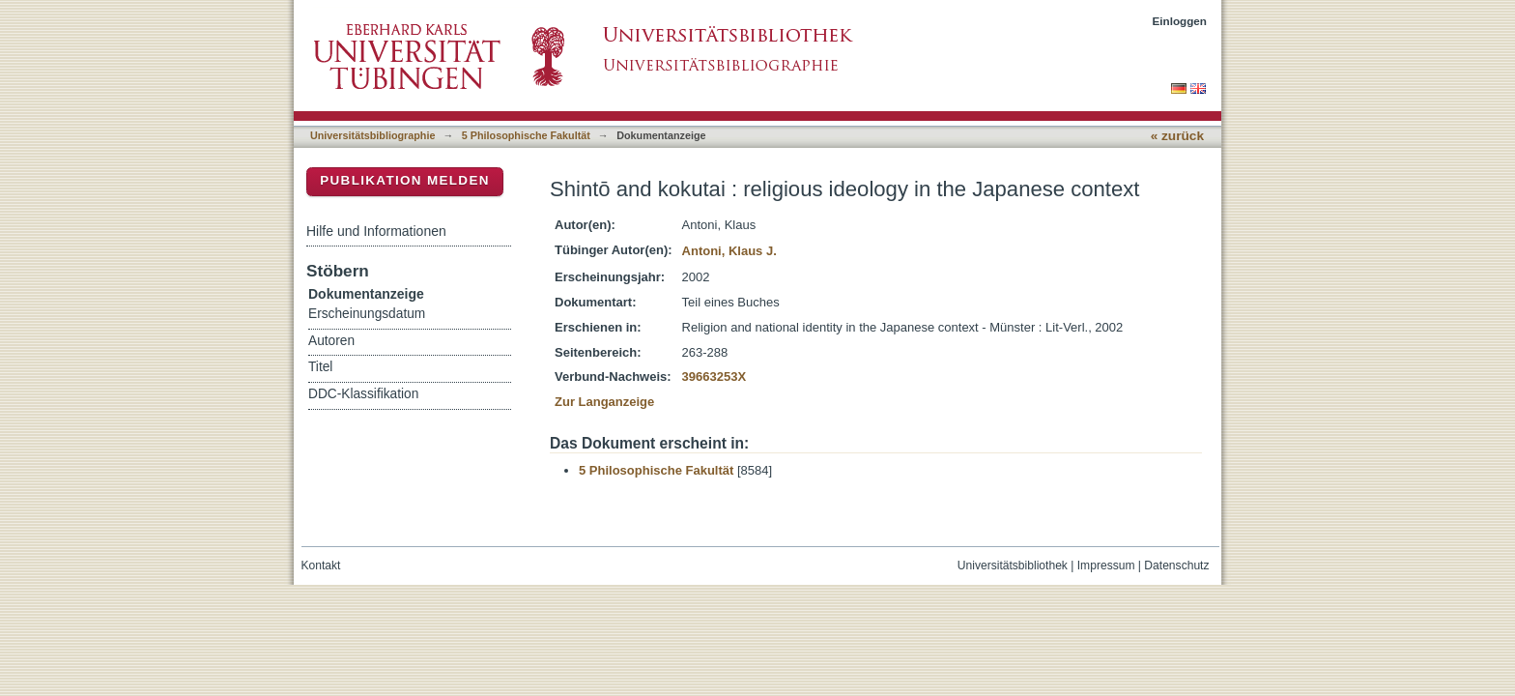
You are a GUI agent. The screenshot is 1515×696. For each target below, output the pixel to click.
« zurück (1177, 136)
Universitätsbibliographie (372, 135)
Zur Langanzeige (604, 401)
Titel (320, 367)
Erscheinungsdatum (366, 313)
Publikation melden (405, 180)
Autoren (331, 341)
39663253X (714, 376)
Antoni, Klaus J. (729, 251)
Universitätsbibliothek (1013, 565)
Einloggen (1180, 20)
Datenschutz (1176, 565)
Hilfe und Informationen (376, 231)
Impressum (1106, 565)
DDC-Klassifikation (363, 394)
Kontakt (321, 565)
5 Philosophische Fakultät (526, 135)
